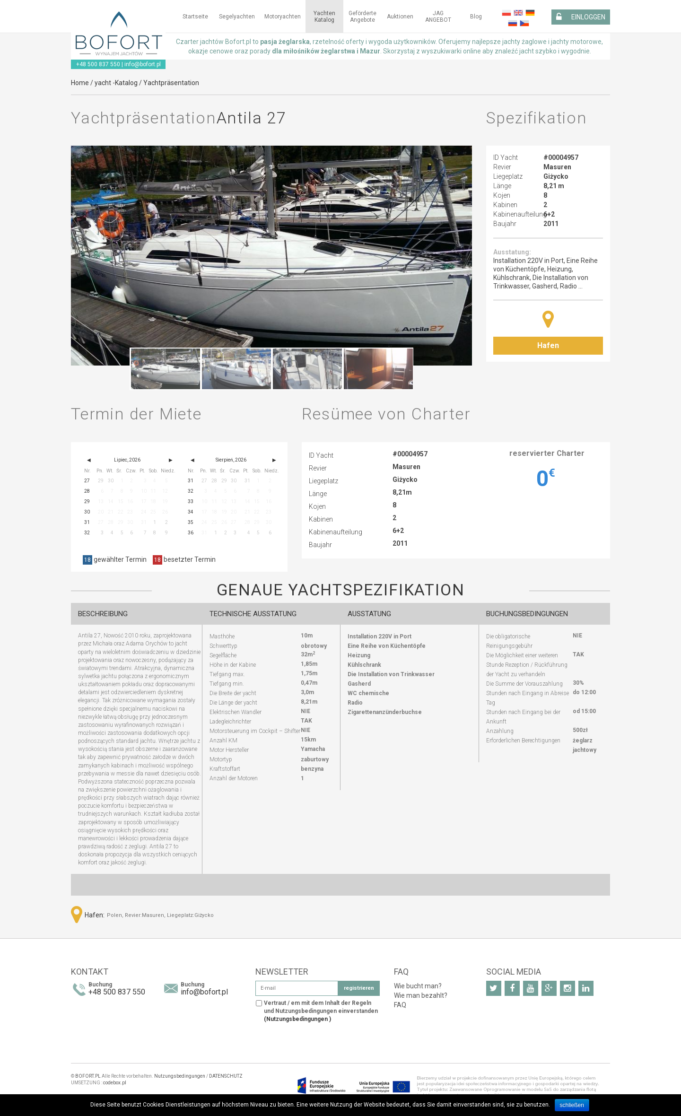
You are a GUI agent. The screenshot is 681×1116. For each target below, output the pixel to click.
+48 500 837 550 (98, 64)
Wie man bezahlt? (420, 995)
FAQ (400, 1005)
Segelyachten (237, 16)
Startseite (195, 16)
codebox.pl (114, 1082)
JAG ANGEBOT (438, 16)
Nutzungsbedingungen (179, 1076)
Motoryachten (282, 16)
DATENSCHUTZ (226, 1076)
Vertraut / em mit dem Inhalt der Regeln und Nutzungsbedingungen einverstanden (321, 1011)
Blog (476, 16)
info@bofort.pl (142, 64)
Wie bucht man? (418, 986)
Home (80, 83)
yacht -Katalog (116, 83)
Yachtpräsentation (171, 83)
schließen (572, 1105)
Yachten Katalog (324, 16)
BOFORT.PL (88, 1076)
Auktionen (400, 16)
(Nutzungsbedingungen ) (297, 1019)
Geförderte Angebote (362, 16)
